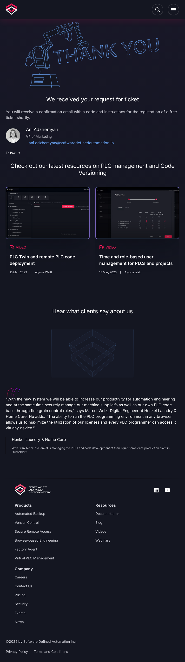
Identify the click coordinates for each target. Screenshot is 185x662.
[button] (173, 9)
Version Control (27, 522)
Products (23, 505)
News (19, 622)
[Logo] (11, 9)
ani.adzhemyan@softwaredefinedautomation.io (71, 142)
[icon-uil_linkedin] (156, 490)
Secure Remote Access (33, 531)
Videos (100, 531)
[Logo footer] (33, 490)
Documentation (107, 513)
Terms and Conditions (51, 651)
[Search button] (157, 9)
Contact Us (23, 586)
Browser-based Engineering (36, 540)
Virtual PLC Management (34, 558)
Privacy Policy (17, 651)
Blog (98, 522)
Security (21, 604)
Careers (21, 577)
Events (20, 613)
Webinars (102, 540)
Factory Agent (26, 549)
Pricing (20, 595)
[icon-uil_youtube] (167, 490)
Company (24, 568)
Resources (105, 505)
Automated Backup (30, 513)
